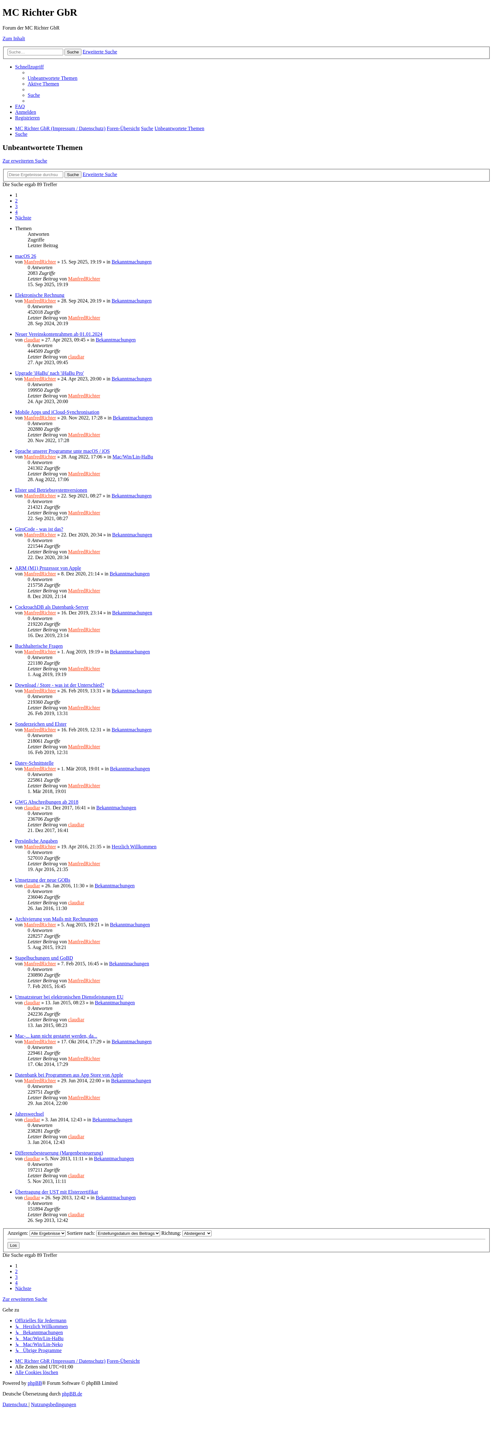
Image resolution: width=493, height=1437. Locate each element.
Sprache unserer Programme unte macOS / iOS (62, 451)
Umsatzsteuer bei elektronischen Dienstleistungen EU (69, 997)
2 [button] (16, 200)
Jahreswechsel (29, 1114)
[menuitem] (52, 78)
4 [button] (16, 212)
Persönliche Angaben (36, 841)
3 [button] (16, 206)
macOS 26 (25, 256)
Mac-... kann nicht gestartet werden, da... (56, 1036)
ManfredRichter (40, 261)
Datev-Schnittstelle (34, 763)
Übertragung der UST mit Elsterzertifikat (56, 1192)
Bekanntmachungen (132, 261)
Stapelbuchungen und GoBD (44, 958)
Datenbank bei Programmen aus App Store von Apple (69, 1075)
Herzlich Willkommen (134, 846)
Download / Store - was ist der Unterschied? (59, 685)
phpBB (35, 1383)
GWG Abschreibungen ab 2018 (46, 802)
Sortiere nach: (113, 1233)
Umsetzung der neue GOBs (42, 880)
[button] (23, 217)
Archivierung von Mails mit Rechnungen (56, 919)
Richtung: (186, 1233)
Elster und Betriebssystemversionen (51, 490)
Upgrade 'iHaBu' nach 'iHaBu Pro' (49, 373)
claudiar (32, 339)
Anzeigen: (37, 1233)
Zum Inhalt (14, 38)
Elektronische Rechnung (39, 295)
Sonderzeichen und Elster (41, 724)
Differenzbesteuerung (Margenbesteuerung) (59, 1153)
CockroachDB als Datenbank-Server (52, 607)
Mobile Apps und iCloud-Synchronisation (57, 412)
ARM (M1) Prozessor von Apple (48, 568)
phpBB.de (72, 1393)
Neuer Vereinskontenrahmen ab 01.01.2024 (58, 334)
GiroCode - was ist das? (39, 529)
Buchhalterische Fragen (39, 646)
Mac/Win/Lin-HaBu (133, 456)
